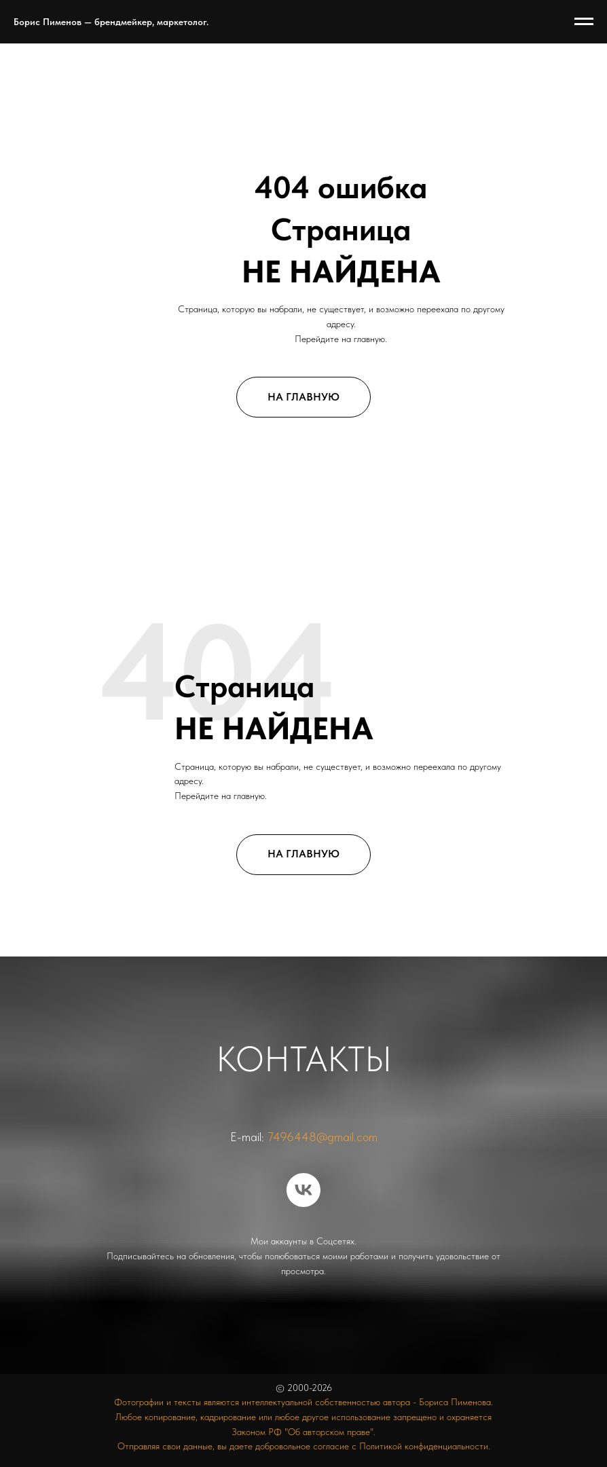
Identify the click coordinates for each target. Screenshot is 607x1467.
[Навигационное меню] (583, 22)
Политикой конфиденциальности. (424, 1446)
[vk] (303, 1190)
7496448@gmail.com (323, 1137)
